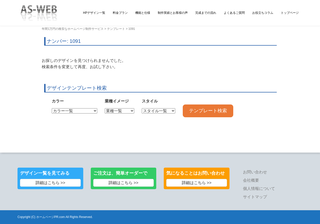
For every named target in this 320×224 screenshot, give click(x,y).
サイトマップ (255, 197)
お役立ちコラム (262, 13)
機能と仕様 (142, 13)
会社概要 (251, 180)
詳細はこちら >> (50, 183)
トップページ (290, 13)
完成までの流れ (205, 13)
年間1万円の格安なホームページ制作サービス (73, 29)
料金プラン (120, 13)
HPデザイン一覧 (94, 13)
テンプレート (116, 29)
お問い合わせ (255, 172)
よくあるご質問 (234, 13)
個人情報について (259, 188)
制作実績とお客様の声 (173, 13)
